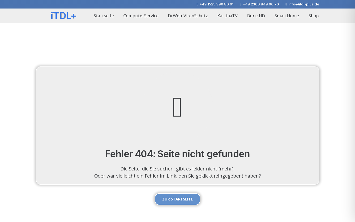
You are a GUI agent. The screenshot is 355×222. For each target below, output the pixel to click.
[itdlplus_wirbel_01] (40, 16)
